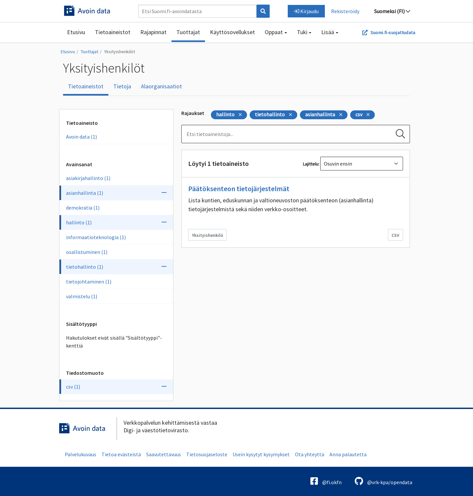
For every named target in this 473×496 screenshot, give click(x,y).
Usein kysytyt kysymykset (261, 454)
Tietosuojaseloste (206, 454)
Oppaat (274, 32)
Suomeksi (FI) (392, 11)
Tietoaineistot (112, 32)
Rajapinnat (153, 32)
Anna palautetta (348, 454)
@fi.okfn (326, 481)
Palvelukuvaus (80, 454)
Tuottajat (188, 32)
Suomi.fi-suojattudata (393, 32)
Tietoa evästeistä (121, 454)
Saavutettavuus (163, 454)
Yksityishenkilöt (119, 52)
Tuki (302, 32)
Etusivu (76, 32)
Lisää (327, 32)
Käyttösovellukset (232, 32)
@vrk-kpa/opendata (383, 481)
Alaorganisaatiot (161, 86)
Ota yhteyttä (309, 454)
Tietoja (122, 86)
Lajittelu (310, 164)
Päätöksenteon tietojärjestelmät (238, 188)
